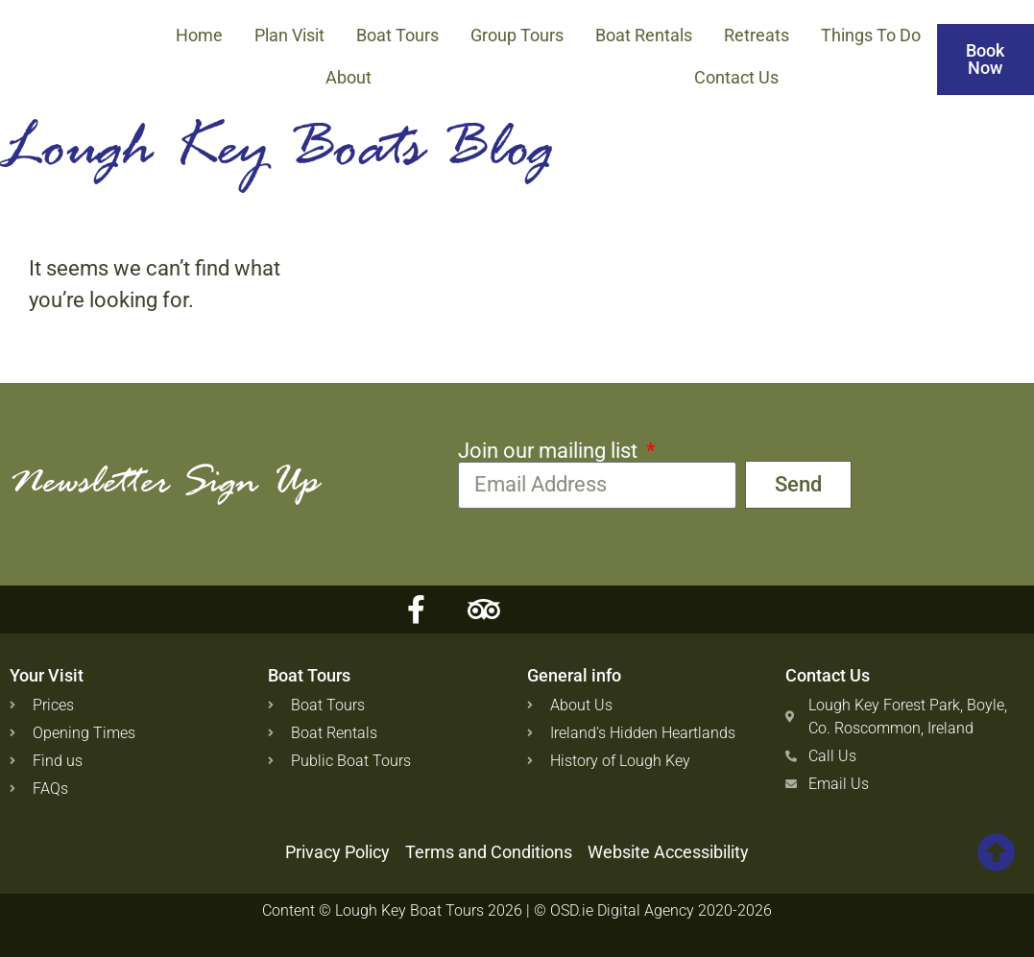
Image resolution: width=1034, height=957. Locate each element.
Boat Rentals (643, 35)
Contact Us (736, 77)
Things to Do (871, 35)
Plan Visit (289, 35)
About (348, 77)
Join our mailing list (550, 451)
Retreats (756, 35)
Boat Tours (397, 35)
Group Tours (517, 35)
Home (199, 35)
